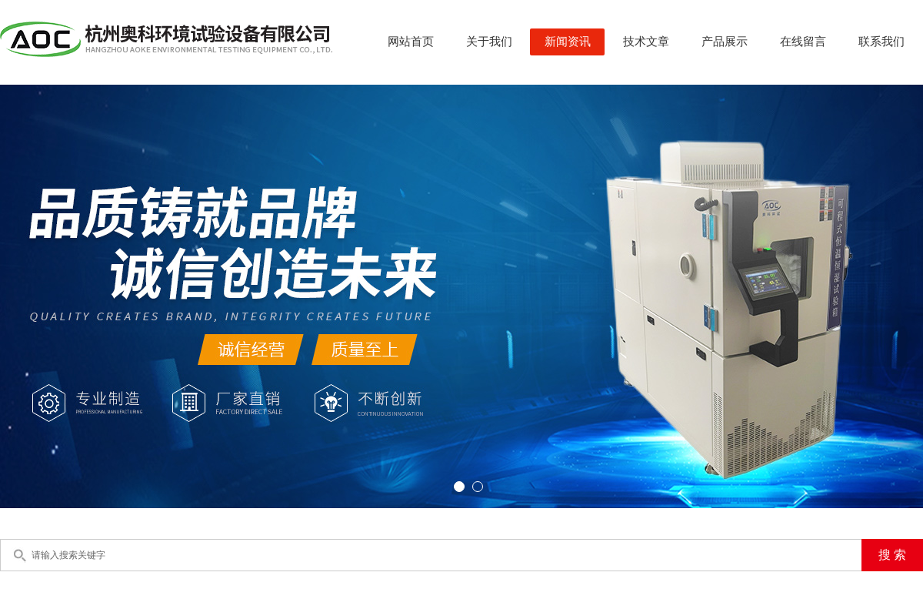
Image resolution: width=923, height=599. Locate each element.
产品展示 (724, 41)
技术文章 (646, 41)
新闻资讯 (568, 41)
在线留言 (803, 41)
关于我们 (489, 41)
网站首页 (411, 41)
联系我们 (881, 41)
